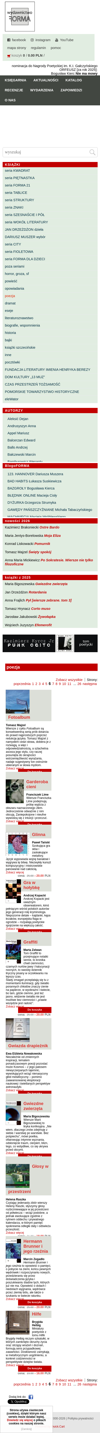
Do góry (94, 1415)
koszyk (17, 55)
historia (10, 333)
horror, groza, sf (17, 274)
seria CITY (13, 244)
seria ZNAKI (14, 207)
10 (64, 684)
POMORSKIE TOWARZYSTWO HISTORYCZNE (42, 392)
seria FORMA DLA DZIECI (25, 259)
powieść (11, 281)
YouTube (67, 40)
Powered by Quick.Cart (50, 1426)
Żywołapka (47, 617)
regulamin (38, 48)
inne (8, 355)
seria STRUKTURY (19, 200)
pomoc (56, 48)
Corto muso (40, 609)
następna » (91, 684)
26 (79, 684)
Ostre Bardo (49, 527)
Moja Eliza (52, 536)
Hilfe (36, 1314)
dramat (10, 303)
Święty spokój (40, 552)
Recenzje (14, 90)
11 (69, 684)
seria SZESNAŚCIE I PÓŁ (25, 215)
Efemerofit (43, 625)
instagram (42, 40)
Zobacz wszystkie (69, 680)
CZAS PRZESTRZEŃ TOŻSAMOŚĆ (32, 384)
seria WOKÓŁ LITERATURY (26, 222)
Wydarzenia (42, 90)
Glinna (38, 834)
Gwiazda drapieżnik (28, 1045)
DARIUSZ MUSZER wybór (25, 237)
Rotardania (37, 592)
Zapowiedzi (71, 90)
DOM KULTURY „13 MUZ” (25, 377)
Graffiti (30, 942)
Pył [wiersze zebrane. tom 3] (48, 600)
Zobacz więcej (15, 768)
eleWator (12, 399)
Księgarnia (15, 80)
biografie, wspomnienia (22, 325)
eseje (9, 311)
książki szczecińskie (20, 347)
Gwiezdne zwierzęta (51, 584)
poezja (10, 296)
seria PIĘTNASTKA (20, 178)
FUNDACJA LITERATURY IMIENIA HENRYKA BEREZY (47, 370)
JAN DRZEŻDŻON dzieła (24, 229)
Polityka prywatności (81, 1418)
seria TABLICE (16, 193)
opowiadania (14, 288)
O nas (10, 100)
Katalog (73, 80)
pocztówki (12, 362)
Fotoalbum (19, 717)
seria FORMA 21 (17, 185)
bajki (8, 340)
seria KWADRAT (17, 170)
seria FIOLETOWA (19, 252)
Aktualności (45, 80)
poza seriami (15, 266)
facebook (19, 40)
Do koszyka (35, 1009)
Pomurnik (42, 544)
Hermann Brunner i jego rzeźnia (35, 1246)
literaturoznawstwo (19, 318)
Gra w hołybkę (31, 885)
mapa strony (16, 48)
